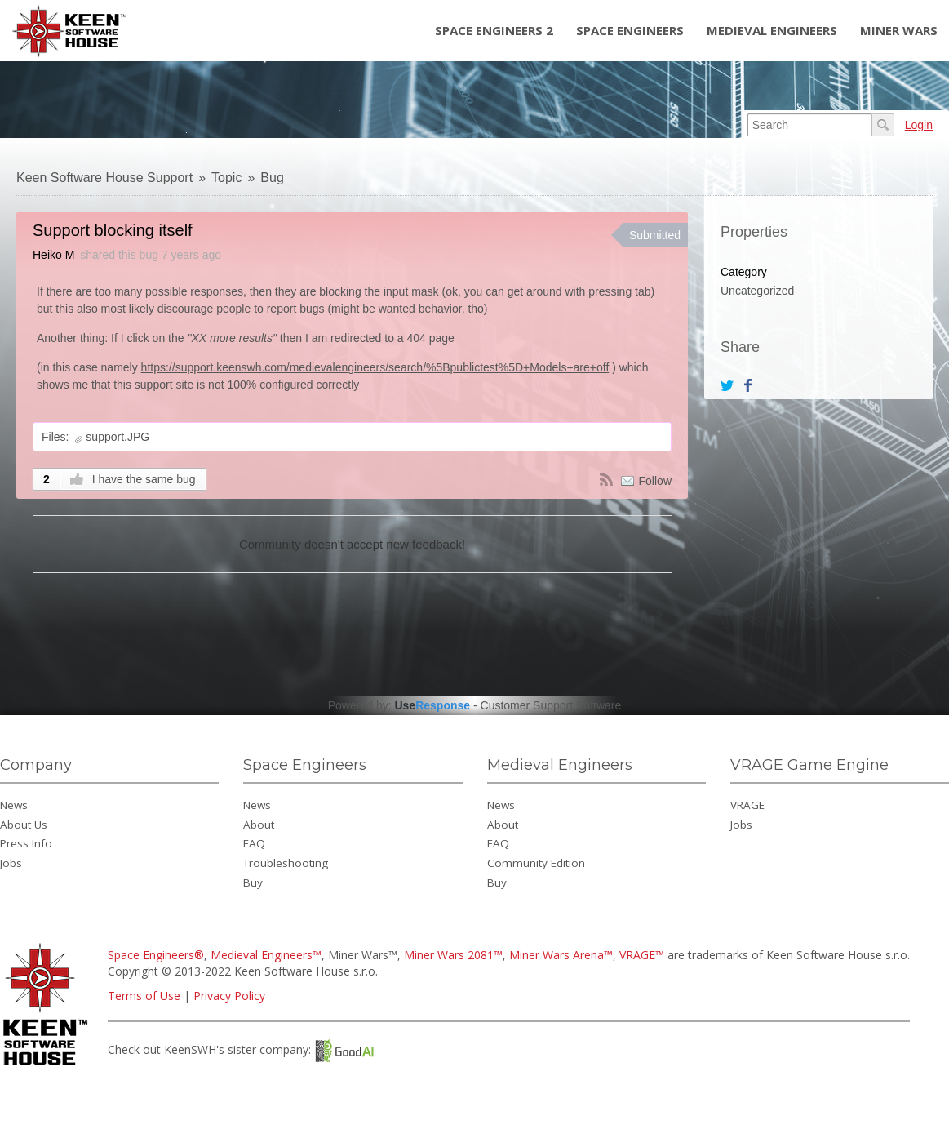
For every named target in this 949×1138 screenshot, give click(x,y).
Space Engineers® (156, 954)
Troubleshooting (285, 863)
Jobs (11, 863)
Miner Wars (899, 30)
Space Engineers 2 (494, 30)
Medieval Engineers (772, 30)
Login (919, 124)
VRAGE (747, 805)
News (14, 805)
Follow (655, 480)
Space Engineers (630, 30)
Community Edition (536, 863)
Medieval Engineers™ (266, 954)
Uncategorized (757, 290)
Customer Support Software (551, 705)
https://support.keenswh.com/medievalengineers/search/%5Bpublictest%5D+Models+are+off (375, 367)
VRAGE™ (641, 954)
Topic (226, 177)
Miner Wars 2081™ (453, 954)
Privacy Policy (229, 995)
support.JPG (117, 436)
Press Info (26, 843)
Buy (253, 882)
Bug (271, 177)
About (258, 824)
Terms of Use (144, 995)
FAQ (254, 843)
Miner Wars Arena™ (561, 954)
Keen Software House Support (104, 177)
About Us (23, 824)
